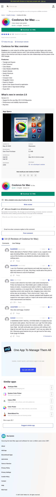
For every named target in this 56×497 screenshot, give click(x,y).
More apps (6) (8, 420)
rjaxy (12, 280)
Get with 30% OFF (28, 370)
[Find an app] (7, 6)
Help (2, 485)
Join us (43, 1)
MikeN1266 (14, 265)
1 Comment (47, 336)
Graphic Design (10, 15)
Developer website (22, 42)
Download (28, 30)
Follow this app (7, 42)
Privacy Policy (5, 468)
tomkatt (12, 318)
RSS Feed (4, 490)
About (3, 446)
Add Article (4, 459)
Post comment (28, 233)
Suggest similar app (28, 425)
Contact (3, 481)
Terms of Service (6, 463)
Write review (28, 204)
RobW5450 (14, 249)
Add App (3, 450)
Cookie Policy (5, 476)
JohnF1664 (14, 307)
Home (3, 15)
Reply (18, 261)
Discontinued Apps (7, 455)
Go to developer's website (37, 164)
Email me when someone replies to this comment (19, 229)
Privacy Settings (6, 472)
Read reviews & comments (8, 37)
